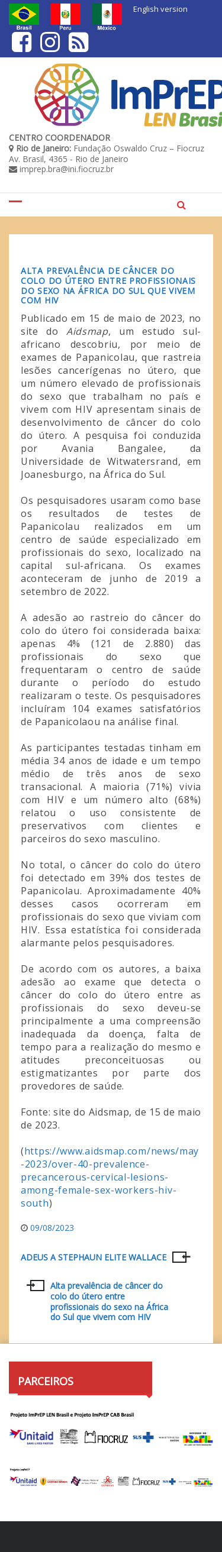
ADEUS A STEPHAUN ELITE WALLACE (93, 1257)
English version (160, 9)
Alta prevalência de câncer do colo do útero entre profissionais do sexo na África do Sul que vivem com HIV (108, 285)
